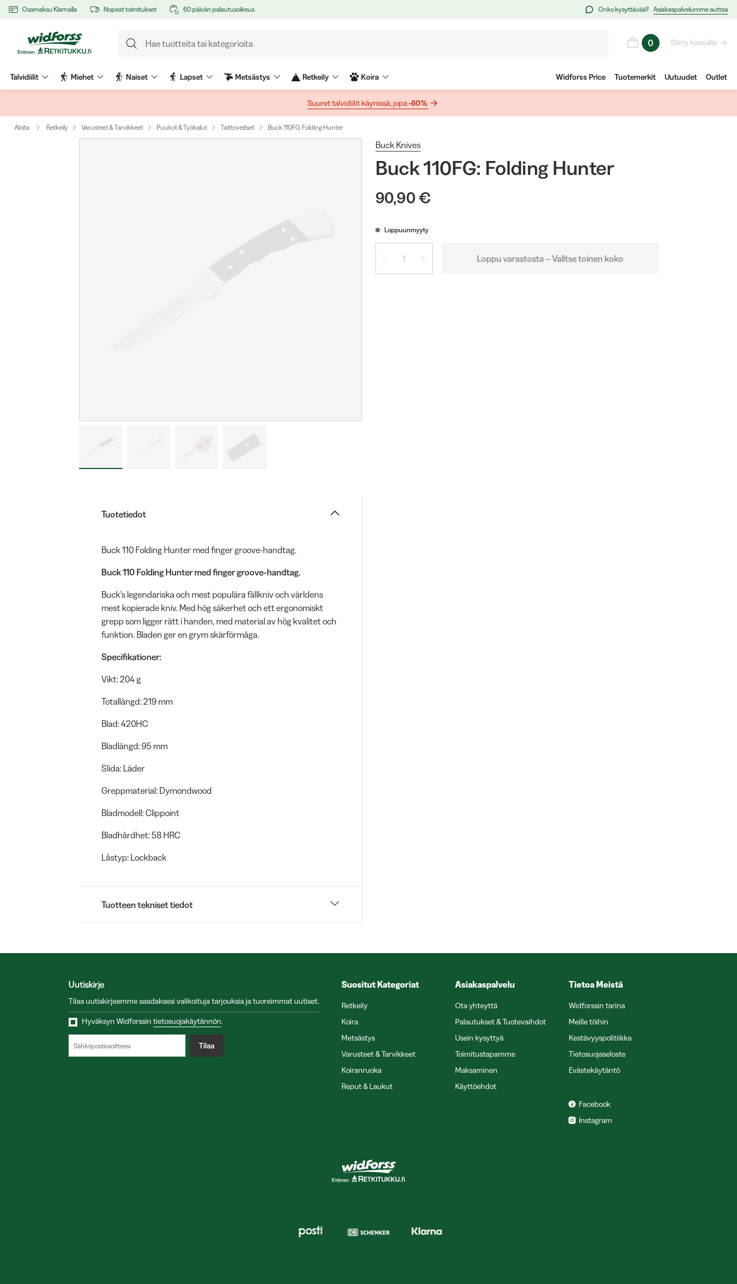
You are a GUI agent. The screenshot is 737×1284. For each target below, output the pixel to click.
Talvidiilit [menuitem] (29, 76)
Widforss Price (581, 76)
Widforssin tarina (597, 1005)
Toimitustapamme (485, 1054)
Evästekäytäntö (594, 1070)
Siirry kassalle (694, 42)
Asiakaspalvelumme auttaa (690, 9)
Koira (349, 1022)
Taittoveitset (238, 127)
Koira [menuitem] (369, 76)
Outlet (716, 76)
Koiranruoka (361, 1070)
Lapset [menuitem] (191, 76)
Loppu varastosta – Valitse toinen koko (550, 258)
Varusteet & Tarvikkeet (112, 127)
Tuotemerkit (635, 76)
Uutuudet (680, 76)
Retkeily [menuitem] (315, 76)
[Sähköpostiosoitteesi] (127, 1045)
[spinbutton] (404, 258)
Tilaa (206, 1045)
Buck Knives (398, 144)
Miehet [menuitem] (81, 76)
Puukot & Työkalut (182, 127)
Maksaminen (476, 1070)
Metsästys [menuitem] (252, 76)
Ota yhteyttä (476, 1005)
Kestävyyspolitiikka (600, 1038)
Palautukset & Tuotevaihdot (500, 1022)
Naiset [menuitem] (136, 76)
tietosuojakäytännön (187, 1021)
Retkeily (57, 127)
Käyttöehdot (475, 1086)
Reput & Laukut (367, 1086)
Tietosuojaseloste (597, 1054)
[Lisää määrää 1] (423, 258)
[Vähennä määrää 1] (385, 258)
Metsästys (358, 1038)
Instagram (595, 1120)
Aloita (29, 127)
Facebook (595, 1104)
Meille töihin (588, 1022)
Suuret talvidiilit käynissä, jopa (368, 103)
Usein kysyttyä (479, 1038)
